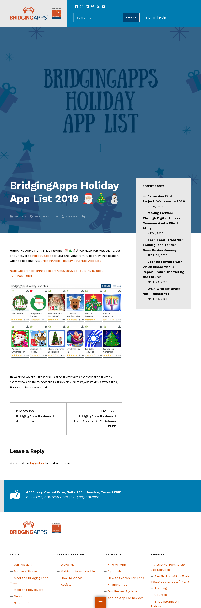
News (18, 596)
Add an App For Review (125, 598)
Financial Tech (118, 584)
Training (160, 588)
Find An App (117, 564)
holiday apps (41, 256)
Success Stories (26, 571)
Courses (160, 595)
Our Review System (122, 591)
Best (89, 382)
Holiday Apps (35, 387)
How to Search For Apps (126, 578)
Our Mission (23, 564)
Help (162, 17)
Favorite (17, 387)
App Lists (20, 216)
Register (67, 584)
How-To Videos (72, 578)
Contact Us (22, 603)
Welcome (68, 564)
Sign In (151, 17)
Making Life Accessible (78, 571)
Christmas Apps (106, 382)
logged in (37, 463)
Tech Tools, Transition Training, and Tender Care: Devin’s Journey (163, 245)
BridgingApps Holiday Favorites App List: (71, 261)
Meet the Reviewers (28, 590)
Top (49, 387)
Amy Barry (71, 216)
